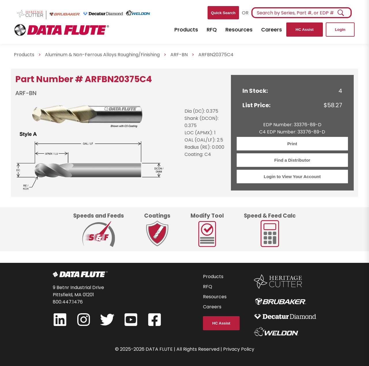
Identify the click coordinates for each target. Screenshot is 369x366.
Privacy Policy (238, 349)
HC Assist (304, 29)
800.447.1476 (68, 302)
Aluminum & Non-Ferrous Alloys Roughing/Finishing (102, 54)
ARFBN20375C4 (216, 54)
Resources (239, 29)
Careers (271, 29)
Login (340, 29)
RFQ (212, 29)
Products (186, 29)
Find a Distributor (292, 160)
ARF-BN (179, 54)
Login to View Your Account (292, 176)
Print (292, 143)
